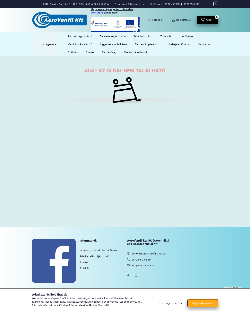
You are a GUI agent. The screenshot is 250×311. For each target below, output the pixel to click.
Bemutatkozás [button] (142, 36)
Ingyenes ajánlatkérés (113, 44)
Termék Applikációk (147, 44)
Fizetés (90, 52)
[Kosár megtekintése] (207, 20)
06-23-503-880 (141, 259)
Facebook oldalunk (136, 52)
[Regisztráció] (182, 20)
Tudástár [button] (165, 36)
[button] (46, 44)
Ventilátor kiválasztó (80, 44)
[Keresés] (155, 20)
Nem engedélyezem (171, 303)
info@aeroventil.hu (135, 4)
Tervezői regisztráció (113, 36)
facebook (128, 275)
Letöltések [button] (187, 36)
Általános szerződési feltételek (98, 250)
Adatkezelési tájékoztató (94, 256)
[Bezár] (215, 4)
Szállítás (73, 52)
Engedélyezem (201, 303)
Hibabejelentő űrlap (179, 44)
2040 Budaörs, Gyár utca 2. (148, 253)
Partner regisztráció (80, 36)
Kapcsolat (204, 44)
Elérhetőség (109, 52)
